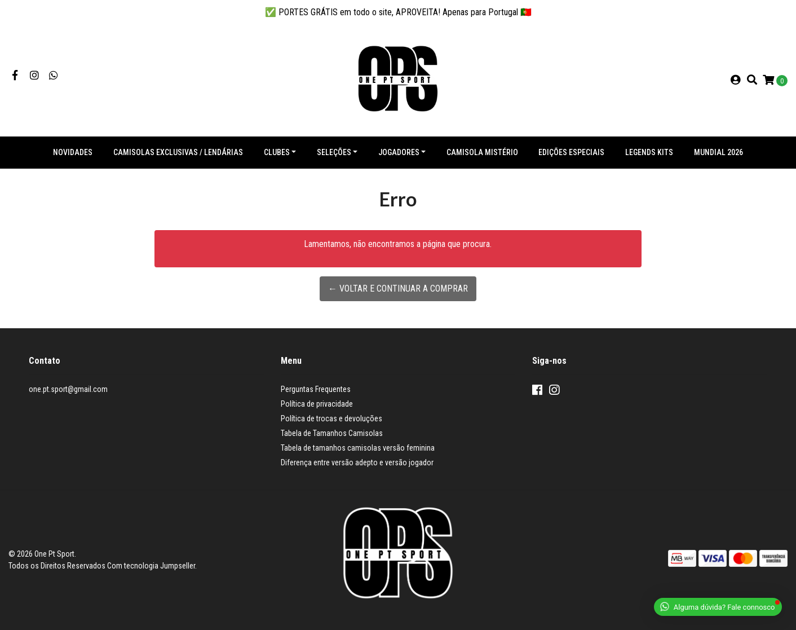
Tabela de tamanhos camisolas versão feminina (358, 447)
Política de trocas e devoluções (331, 418)
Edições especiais (571, 152)
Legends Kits (649, 152)
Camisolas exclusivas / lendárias (178, 152)
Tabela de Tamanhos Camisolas (332, 433)
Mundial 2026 (718, 152)
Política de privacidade (317, 403)
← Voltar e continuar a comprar (398, 288)
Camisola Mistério (482, 152)
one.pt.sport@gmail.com (68, 389)
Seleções (334, 152)
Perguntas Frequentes (316, 389)
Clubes (277, 152)
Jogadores (398, 152)
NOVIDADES (72, 152)
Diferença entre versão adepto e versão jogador (357, 462)
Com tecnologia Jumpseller (151, 565)
